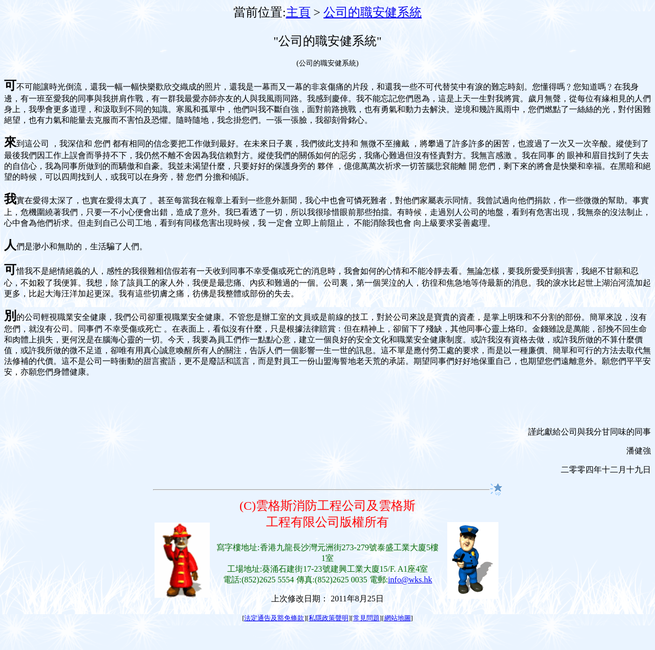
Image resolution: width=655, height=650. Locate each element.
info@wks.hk (410, 579)
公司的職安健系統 (372, 12)
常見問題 (366, 618)
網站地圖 (397, 618)
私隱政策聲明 (328, 618)
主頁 (298, 12)
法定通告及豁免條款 (274, 618)
